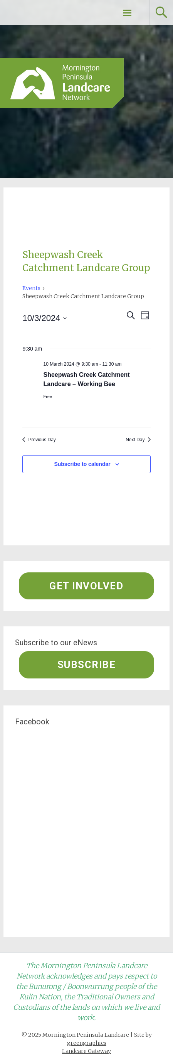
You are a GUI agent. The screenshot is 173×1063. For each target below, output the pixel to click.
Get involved (86, 586)
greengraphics (86, 1042)
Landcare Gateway (86, 1051)
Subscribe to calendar (82, 464)
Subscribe (86, 664)
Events (31, 288)
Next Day (138, 439)
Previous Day (38, 439)
